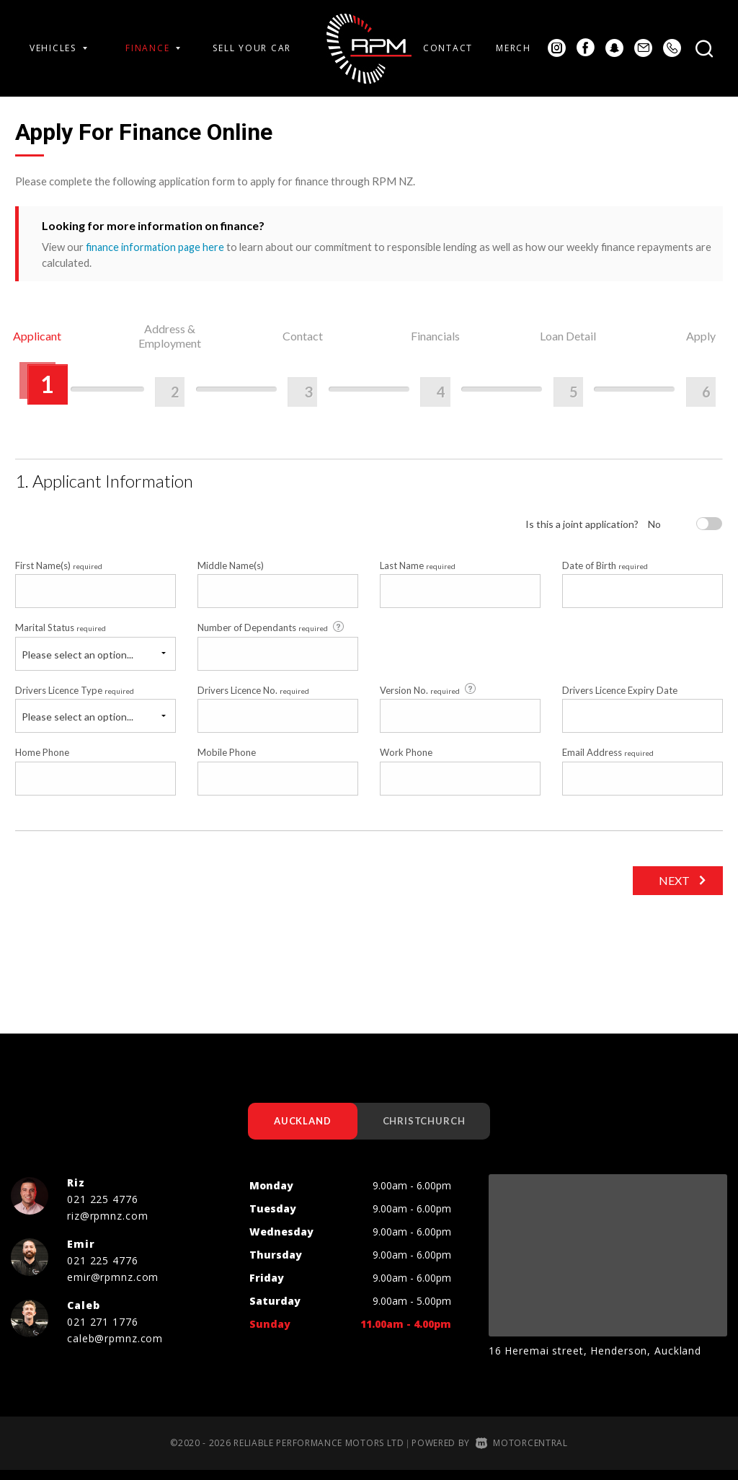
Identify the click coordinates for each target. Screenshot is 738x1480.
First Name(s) (58, 575)
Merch (513, 48)
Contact (448, 48)
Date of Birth (605, 575)
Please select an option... (77, 663)
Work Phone (406, 761)
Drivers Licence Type (74, 699)
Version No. (429, 698)
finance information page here (156, 246)
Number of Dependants (271, 636)
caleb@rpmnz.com (115, 1348)
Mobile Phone (226, 761)
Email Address (608, 761)
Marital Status (60, 637)
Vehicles (58, 48)
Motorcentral (522, 1452)
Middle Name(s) (230, 575)
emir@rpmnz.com (113, 1286)
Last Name (417, 575)
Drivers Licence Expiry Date (619, 699)
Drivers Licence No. (253, 699)
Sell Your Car (252, 48)
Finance (152, 48)
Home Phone (42, 761)
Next (672, 889)
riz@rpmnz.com (107, 1225)
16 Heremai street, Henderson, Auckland (595, 1360)
